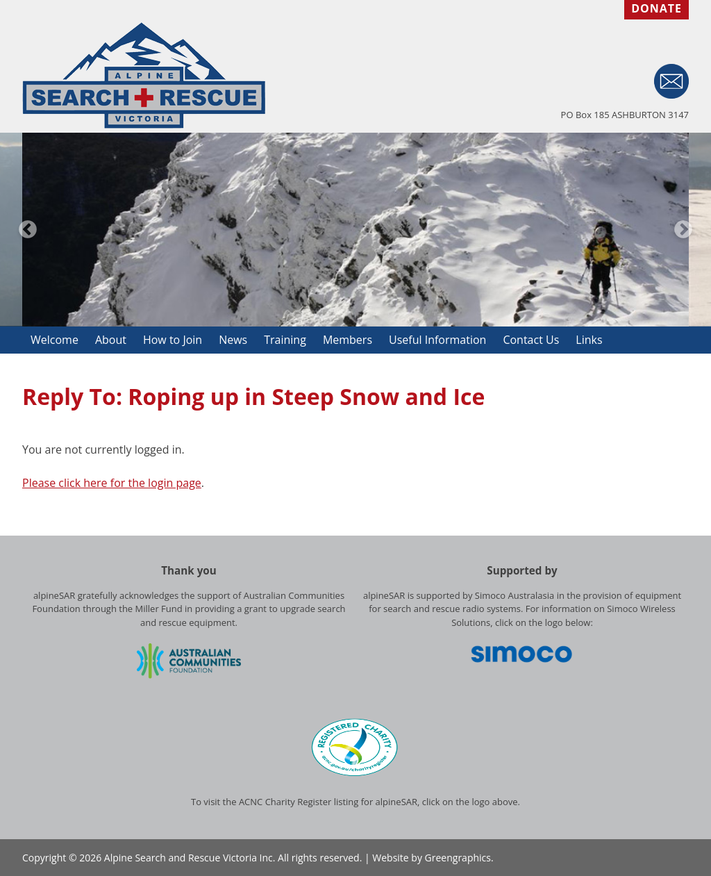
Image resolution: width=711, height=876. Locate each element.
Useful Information (437, 339)
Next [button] (683, 230)
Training (285, 339)
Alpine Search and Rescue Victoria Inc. (190, 857)
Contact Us (531, 339)
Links (589, 339)
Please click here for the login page (111, 482)
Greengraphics (458, 857)
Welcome (54, 339)
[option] (355, 230)
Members (347, 339)
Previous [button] (27, 230)
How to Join (172, 339)
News (233, 339)
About (110, 339)
